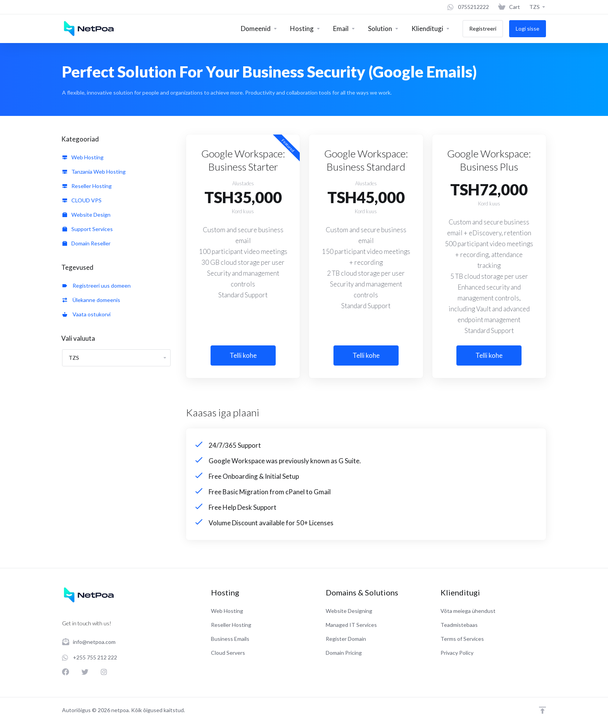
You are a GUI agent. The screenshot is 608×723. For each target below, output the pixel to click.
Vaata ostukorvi (86, 314)
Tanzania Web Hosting (94, 171)
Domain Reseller (86, 243)
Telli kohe (243, 355)
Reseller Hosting (87, 186)
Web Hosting (83, 157)
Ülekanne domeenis (91, 300)
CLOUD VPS (82, 200)
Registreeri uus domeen (96, 285)
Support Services (87, 229)
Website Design (86, 214)
